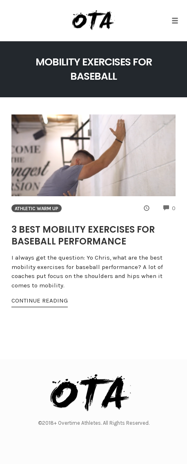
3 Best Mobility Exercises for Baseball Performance (83, 235)
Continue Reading (39, 300)
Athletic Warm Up (36, 208)
